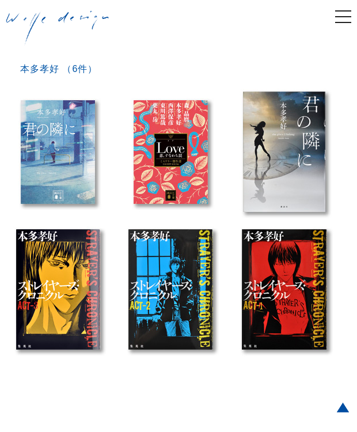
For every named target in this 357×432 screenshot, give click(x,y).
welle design (57, 28)
